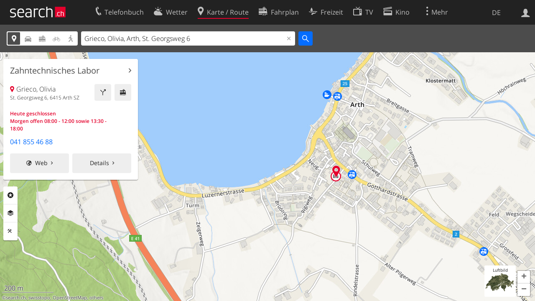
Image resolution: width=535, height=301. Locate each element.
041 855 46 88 (31, 141)
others (96, 298)
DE (496, 12)
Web (41, 163)
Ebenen (10, 213)
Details (99, 163)
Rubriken (10, 195)
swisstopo (39, 298)
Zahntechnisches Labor (54, 71)
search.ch (16, 298)
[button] (523, 277)
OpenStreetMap (70, 298)
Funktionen (10, 231)
